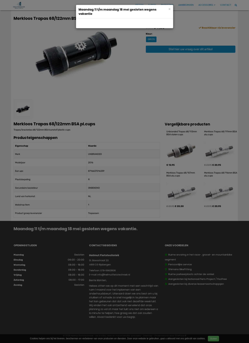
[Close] (169, 9)
